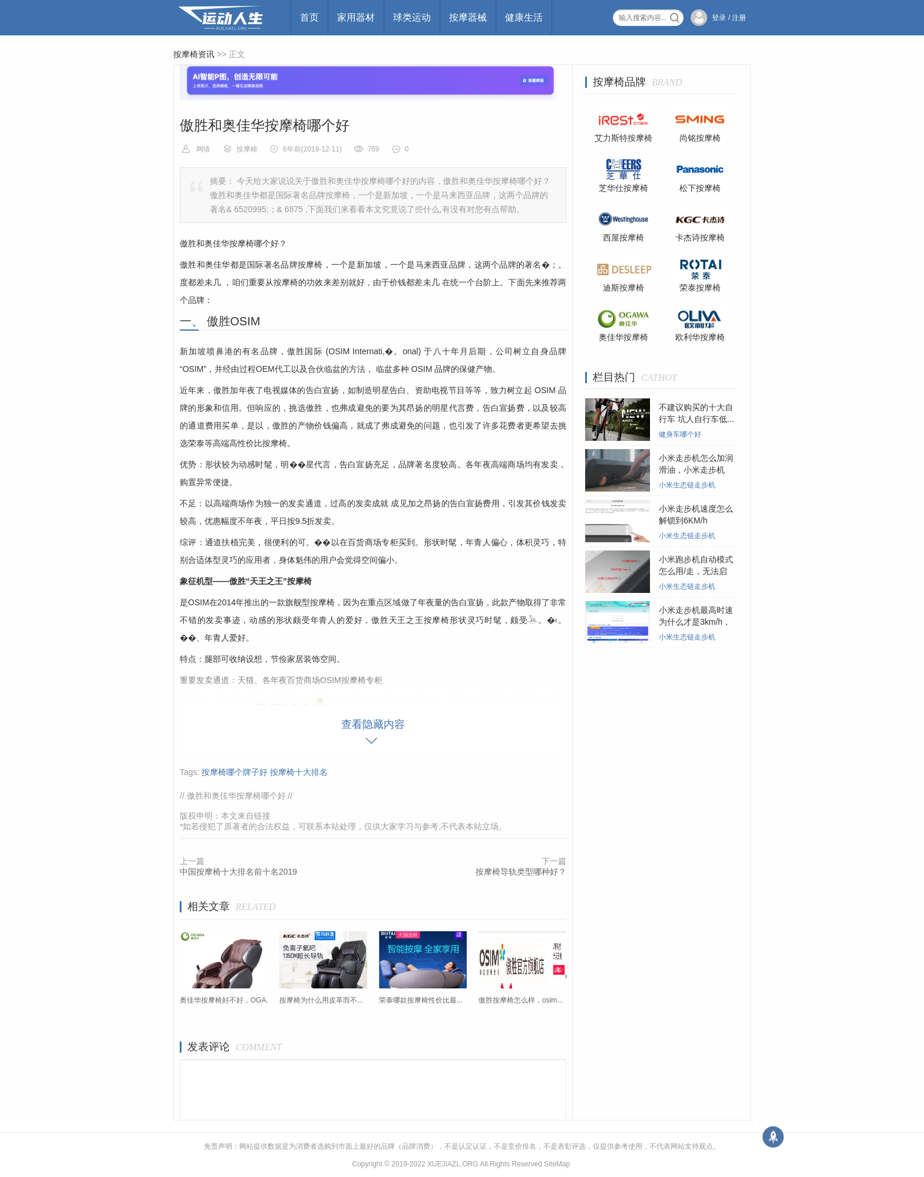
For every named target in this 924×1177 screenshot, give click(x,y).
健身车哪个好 (680, 434)
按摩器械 (468, 17)
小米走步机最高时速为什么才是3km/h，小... (696, 621)
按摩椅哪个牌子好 (235, 772)
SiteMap (557, 1164)
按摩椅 (247, 149)
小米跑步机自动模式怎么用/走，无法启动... (696, 571)
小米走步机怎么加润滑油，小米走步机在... (696, 469)
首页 (309, 17)
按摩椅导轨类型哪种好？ (521, 871)
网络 (203, 149)
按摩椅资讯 (193, 54)
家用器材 (356, 17)
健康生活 (524, 17)
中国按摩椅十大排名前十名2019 (238, 871)
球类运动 (412, 17)
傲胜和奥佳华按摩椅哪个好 (236, 795)
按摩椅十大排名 (299, 772)
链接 (262, 815)
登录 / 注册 (729, 18)
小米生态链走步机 (687, 485)
